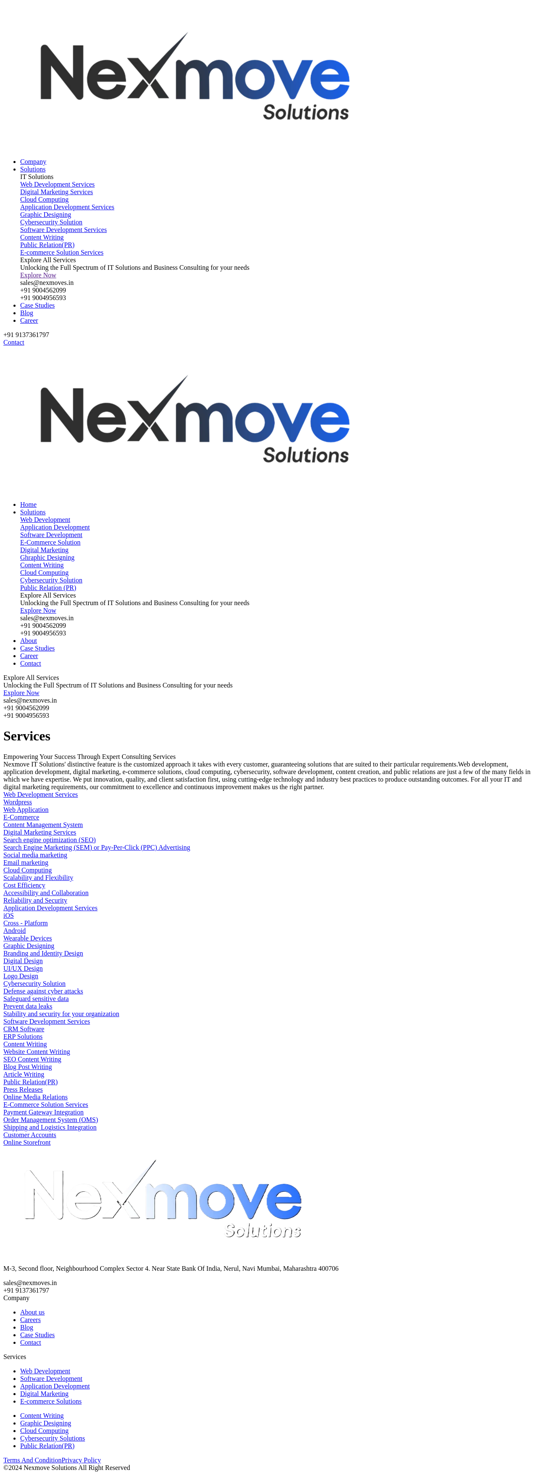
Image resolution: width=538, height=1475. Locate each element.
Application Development (55, 1386)
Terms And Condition (32, 1460)
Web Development (45, 1371)
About (28, 640)
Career (29, 320)
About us (32, 1312)
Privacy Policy (81, 1460)
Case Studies (37, 305)
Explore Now (38, 275)
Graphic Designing (45, 1423)
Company (33, 161)
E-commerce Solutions (51, 1401)
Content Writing (42, 1415)
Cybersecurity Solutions (52, 1438)
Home (28, 504)
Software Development (51, 1378)
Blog (26, 312)
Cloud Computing (44, 1430)
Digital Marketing (44, 1393)
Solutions (32, 169)
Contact (30, 663)
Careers (30, 1319)
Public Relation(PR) (47, 1445)
